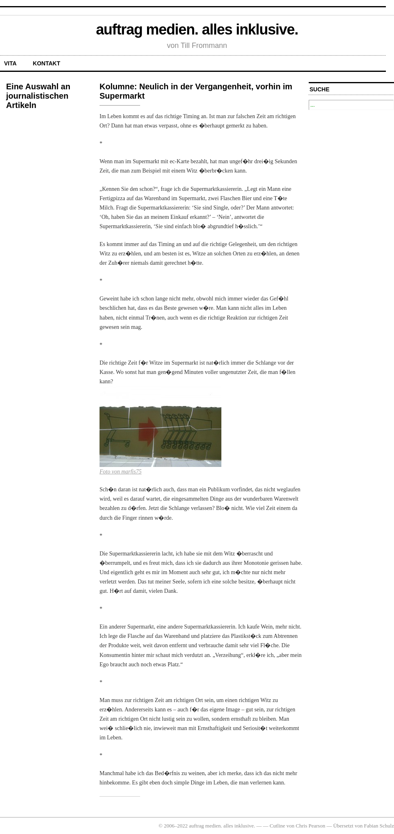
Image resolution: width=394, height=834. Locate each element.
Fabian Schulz (379, 826)
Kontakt (46, 63)
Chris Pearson (310, 826)
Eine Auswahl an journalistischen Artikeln (38, 96)
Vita (10, 63)
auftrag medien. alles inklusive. (197, 29)
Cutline (277, 826)
